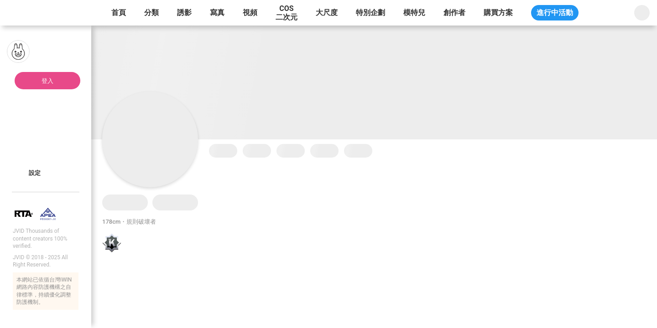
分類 (151, 12)
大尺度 (327, 12)
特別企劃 (370, 12)
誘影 (184, 12)
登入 (47, 80)
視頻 (250, 12)
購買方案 (498, 12)
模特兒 (414, 12)
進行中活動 (555, 12)
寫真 (217, 12)
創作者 (454, 12)
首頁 (118, 12)
